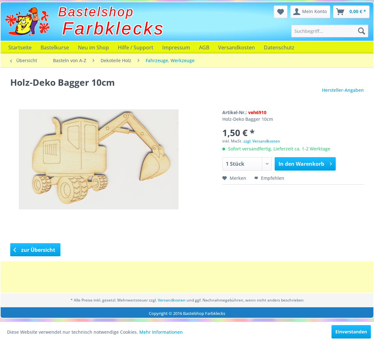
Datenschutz (279, 47)
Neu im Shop (93, 47)
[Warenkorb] (351, 11)
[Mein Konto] (310, 11)
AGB (204, 47)
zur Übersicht (34, 249)
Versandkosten (236, 47)
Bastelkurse (55, 47)
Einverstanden (351, 332)
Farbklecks (113, 28)
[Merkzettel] (280, 11)
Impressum (176, 47)
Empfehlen (269, 178)
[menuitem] (329, 31)
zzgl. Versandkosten (261, 141)
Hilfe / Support (135, 47)
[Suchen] (361, 31)
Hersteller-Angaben (343, 90)
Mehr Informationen (161, 332)
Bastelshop (96, 12)
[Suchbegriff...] (329, 31)
